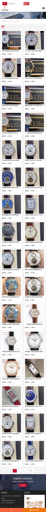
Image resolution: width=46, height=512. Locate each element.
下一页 (30, 470)
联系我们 (23, 485)
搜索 (26, 3)
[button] (43, 8)
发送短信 (34, 510)
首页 (7, 21)
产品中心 (12, 21)
